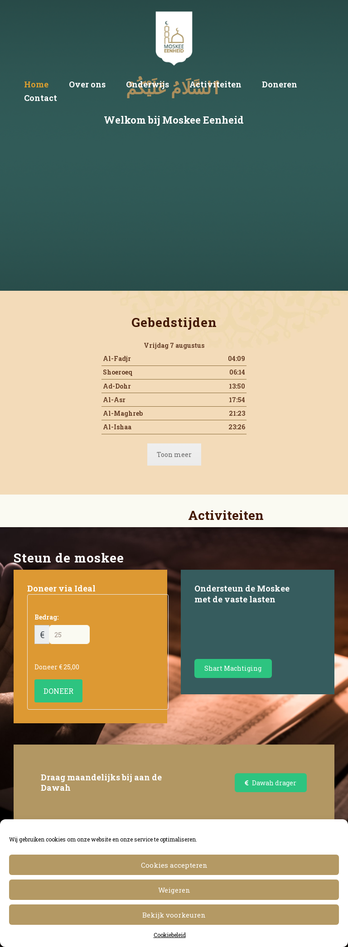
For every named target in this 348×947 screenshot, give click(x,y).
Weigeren (174, 889)
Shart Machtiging (232, 668)
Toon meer (174, 454)
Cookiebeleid (170, 934)
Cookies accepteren (174, 865)
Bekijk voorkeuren (174, 914)
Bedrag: (46, 617)
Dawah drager (270, 783)
